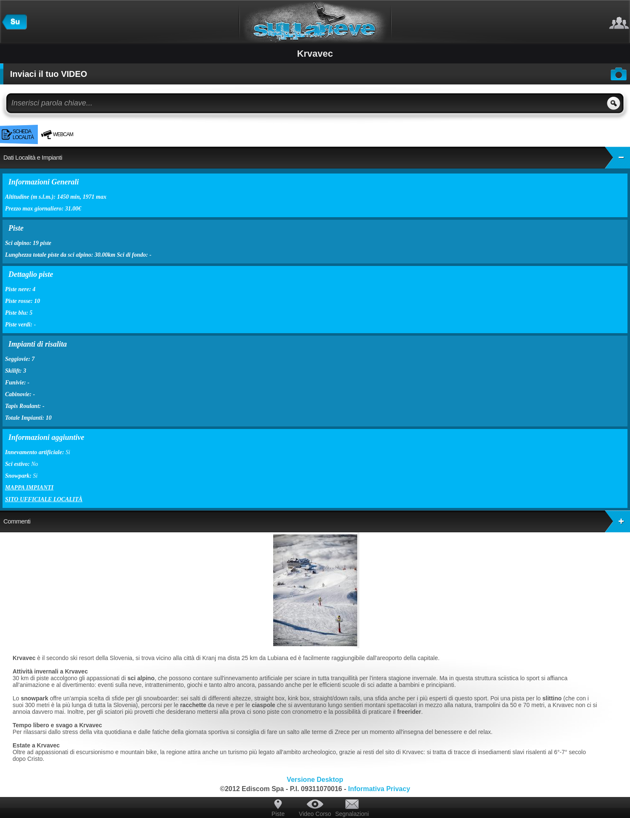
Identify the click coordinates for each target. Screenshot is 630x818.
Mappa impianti (29, 487)
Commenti (316, 521)
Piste (278, 813)
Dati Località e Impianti (316, 157)
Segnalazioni (352, 813)
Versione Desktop (315, 779)
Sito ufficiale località (43, 499)
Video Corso (315, 813)
